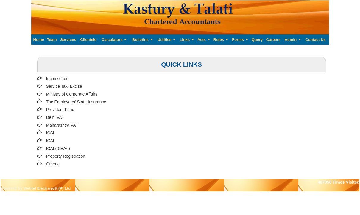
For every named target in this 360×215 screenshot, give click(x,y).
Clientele (88, 39)
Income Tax (56, 78)
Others (52, 164)
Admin (293, 39)
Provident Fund (60, 109)
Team (52, 39)
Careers (273, 39)
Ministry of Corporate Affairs (71, 94)
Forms (240, 39)
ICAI (50, 140)
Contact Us (315, 39)
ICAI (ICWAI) (58, 148)
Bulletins (142, 39)
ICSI (50, 132)
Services (68, 39)
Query (257, 39)
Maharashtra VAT (62, 125)
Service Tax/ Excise (64, 86)
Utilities (167, 39)
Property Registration (65, 156)
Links (187, 39)
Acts (203, 39)
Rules (220, 39)
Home (38, 39)
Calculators (114, 39)
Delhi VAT (55, 117)
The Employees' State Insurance (76, 101)
